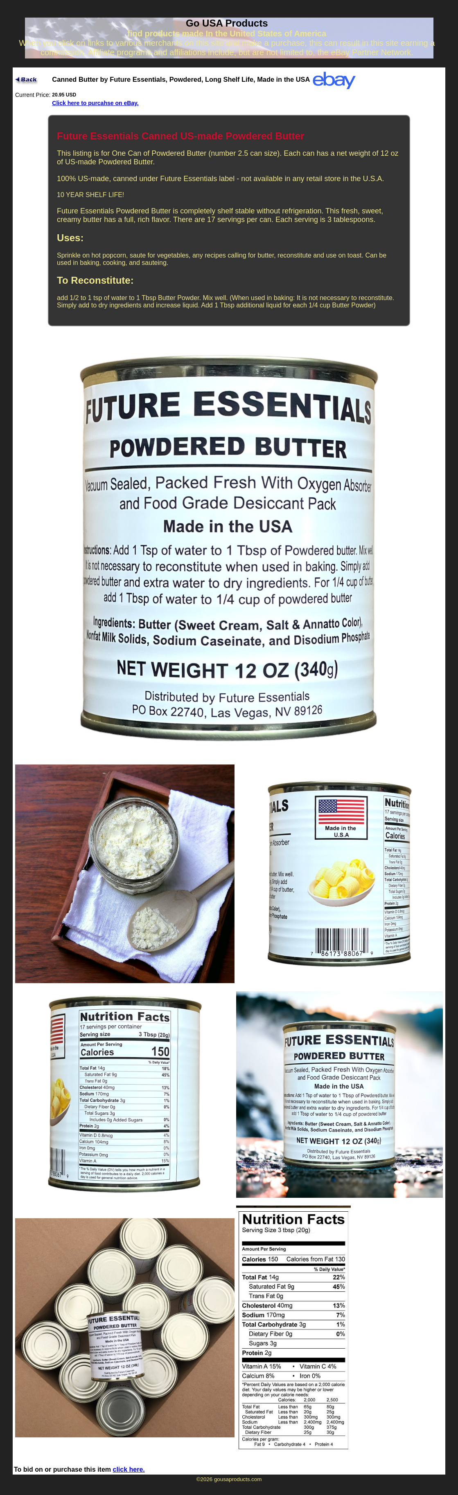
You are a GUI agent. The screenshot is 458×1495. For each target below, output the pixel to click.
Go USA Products (227, 23)
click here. (129, 1469)
